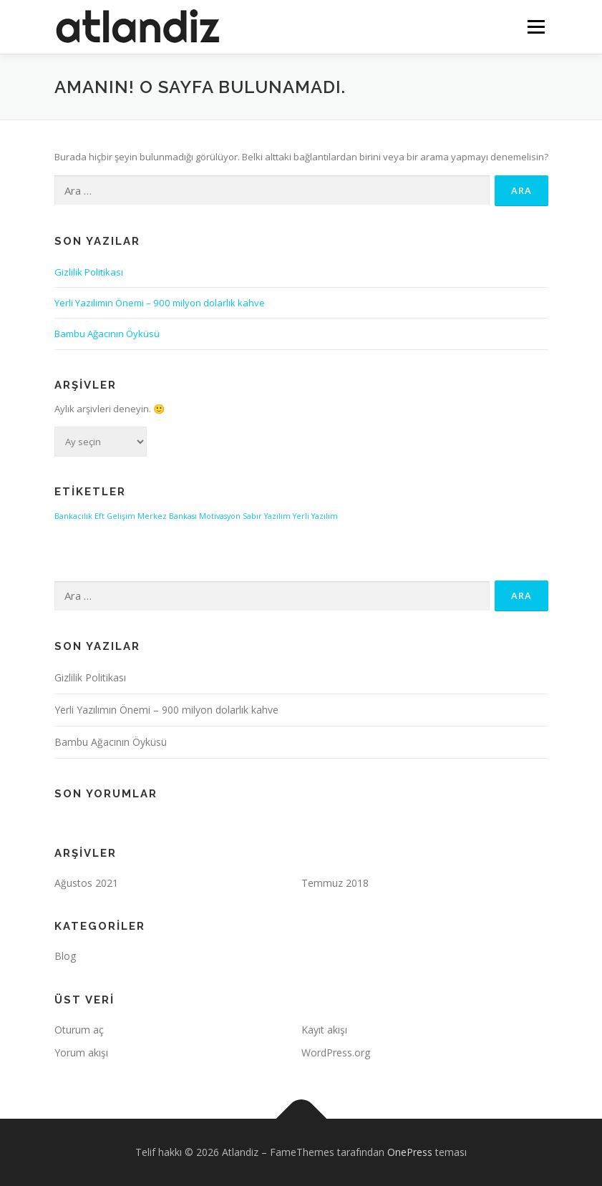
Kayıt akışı (324, 1029)
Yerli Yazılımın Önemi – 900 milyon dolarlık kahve (159, 302)
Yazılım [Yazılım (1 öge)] (277, 516)
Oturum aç (79, 1029)
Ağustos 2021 (86, 883)
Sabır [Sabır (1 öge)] (252, 516)
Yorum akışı (81, 1052)
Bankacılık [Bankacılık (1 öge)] (73, 516)
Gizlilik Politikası (88, 272)
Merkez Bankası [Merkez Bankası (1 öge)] (167, 516)
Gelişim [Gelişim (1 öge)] (121, 516)
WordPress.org (335, 1052)
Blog (65, 956)
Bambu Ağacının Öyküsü (107, 333)
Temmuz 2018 (335, 883)
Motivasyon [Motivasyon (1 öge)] (220, 516)
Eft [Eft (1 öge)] (99, 516)
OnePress (409, 1152)
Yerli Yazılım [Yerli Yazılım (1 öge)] (315, 516)
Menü (535, 26)
